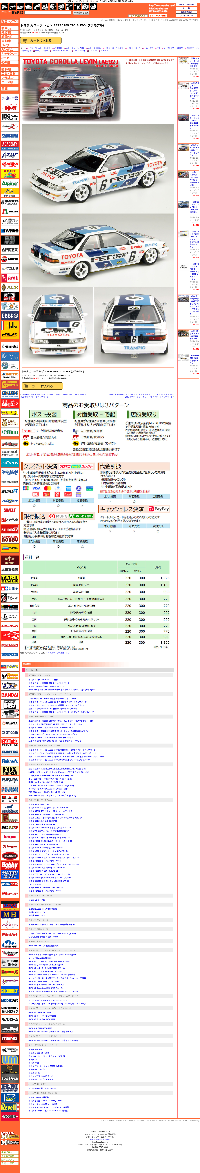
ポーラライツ (10, 855)
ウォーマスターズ (10, 240)
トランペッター (10, 654)
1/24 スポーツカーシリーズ (46, 1045)
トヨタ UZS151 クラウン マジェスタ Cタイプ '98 (49, 881)
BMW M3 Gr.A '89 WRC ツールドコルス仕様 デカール (51, 1032)
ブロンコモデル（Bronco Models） (10, 808)
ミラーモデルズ (10, 962)
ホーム (103, 1120)
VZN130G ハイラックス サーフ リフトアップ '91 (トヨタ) (52, 796)
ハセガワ (32, 1084)
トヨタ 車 (93, 51)
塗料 (61, 6)
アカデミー (10, 145)
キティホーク (10, 365)
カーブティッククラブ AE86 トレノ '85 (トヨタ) (48, 789)
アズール (10, 154)
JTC (158, 48)
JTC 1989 (58, 48)
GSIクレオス (10, 462)
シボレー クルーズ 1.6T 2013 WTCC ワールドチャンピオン (53, 734)
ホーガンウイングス (10, 846)
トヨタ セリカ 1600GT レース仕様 (43, 1104)
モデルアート (10, 1000)
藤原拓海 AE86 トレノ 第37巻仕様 (43, 909)
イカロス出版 (10, 202)
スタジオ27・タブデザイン (10, 529)
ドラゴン (10, 645)
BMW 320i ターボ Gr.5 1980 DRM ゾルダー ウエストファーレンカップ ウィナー (62, 690)
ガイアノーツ (10, 346)
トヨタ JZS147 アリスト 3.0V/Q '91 (43, 871)
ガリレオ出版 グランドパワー (10, 384)
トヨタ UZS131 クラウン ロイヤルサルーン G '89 (49, 854)
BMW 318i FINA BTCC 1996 (40, 1028)
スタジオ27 (33, 950)
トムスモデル (10, 635)
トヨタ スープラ (35, 1049)
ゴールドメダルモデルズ (10, 422)
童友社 (10, 607)
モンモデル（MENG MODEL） (10, 1038)
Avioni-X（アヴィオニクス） (10, 126)
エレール (10, 325)
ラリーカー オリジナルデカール (52, 1024)
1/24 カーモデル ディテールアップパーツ (54, 694)
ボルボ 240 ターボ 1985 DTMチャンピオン (46, 686)
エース (10, 287)
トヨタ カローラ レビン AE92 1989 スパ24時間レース (51, 728)
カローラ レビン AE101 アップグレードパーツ (48, 1000)
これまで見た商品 (138, 16)
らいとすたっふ (10, 1078)
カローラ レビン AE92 (75, 48)
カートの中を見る (158, 15)
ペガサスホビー (10, 818)
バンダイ (10, 695)
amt (10, 277)
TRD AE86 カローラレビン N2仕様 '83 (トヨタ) (48, 792)
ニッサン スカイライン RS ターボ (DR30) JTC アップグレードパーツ (57, 1004)
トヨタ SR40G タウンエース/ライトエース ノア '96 (50, 878)
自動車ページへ (10, 41)
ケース (85, 6)
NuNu (24, 376)
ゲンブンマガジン (10, 413)
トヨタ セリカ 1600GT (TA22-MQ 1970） (46, 1101)
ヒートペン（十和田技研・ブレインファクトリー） (10, 714)
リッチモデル (10, 1097)
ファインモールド (10, 742)
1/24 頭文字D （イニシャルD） (49, 904)
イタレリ (32, 941)
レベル (10, 1107)
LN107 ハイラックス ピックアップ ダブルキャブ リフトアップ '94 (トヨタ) (59, 772)
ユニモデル (10, 1050)
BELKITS (10, 827)
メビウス (10, 972)
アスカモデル (10, 164)
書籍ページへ (10, 89)
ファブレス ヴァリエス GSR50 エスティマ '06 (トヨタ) (51, 785)
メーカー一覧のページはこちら (10, 98)
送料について (10, 1159)
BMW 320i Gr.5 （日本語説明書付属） (44, 946)
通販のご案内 (10, 1156)
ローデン (10, 1116)
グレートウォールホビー (10, 394)
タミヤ (31, 1045)
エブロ (10, 315)
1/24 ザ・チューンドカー (47, 764)
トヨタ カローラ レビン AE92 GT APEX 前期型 (48, 1111)
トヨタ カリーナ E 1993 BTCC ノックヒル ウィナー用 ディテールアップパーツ (61, 712)
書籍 (93, 6)
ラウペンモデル (10, 1088)
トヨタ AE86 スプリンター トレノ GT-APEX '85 (48, 808)
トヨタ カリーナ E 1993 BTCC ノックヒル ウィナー (50, 683)
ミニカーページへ (10, 58)
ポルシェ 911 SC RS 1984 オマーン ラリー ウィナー (194, 150)
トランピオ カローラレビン (39, 48)
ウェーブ (10, 230)
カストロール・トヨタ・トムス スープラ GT (47, 1056)
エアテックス (10, 249)
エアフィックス (10, 259)
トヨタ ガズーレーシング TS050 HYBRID (46, 1066)
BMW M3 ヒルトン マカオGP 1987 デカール (47, 968)
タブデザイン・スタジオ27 (10, 579)
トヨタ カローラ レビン (114, 48)
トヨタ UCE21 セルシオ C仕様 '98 (43, 821)
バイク (36, 6)
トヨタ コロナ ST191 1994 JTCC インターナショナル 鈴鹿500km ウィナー (60, 731)
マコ (10, 905)
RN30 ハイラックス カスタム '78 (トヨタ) (46, 782)
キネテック (10, 375)
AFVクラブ (10, 268)
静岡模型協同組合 (10, 481)
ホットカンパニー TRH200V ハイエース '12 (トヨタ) (50, 779)
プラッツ (10, 799)
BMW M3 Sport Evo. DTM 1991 (42, 1019)
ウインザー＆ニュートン (10, 221)
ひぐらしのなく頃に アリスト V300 (43, 937)
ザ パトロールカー (44, 920)
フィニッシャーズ (10, 761)
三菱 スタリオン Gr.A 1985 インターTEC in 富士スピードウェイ (55, 741)
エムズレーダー (10, 1135)
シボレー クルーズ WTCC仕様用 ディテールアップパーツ (52, 699)
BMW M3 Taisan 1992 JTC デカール (44, 981)
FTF (10, 296)
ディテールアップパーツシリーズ (48, 745)
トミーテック (10, 626)
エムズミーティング (10, 1142)
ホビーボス (10, 884)
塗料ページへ (10, 69)
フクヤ (10, 780)
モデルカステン (10, 1009)
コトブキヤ (10, 431)
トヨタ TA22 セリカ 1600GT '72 (42, 824)
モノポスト (10, 1028)
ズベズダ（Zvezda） (10, 548)
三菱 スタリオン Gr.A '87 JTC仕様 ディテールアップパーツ (53, 709)
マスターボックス (10, 915)
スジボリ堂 (10, 519)
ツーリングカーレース (60, 51)
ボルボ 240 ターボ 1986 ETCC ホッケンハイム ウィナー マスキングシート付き (61, 721)
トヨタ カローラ (134, 48)
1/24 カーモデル (44, 675)
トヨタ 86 (33, 1060)
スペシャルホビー (10, 538)
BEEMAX (32, 675)
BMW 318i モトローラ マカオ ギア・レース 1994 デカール (53, 955)
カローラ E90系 (94, 48)
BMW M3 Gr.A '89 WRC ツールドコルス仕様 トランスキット (54, 1040)
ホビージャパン (10, 865)
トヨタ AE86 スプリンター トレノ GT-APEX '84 (48, 851)
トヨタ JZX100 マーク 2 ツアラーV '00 (45, 861)
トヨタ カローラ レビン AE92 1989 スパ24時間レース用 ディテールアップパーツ (62, 750)
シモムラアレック (10, 500)
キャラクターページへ (10, 54)
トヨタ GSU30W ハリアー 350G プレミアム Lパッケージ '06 (54, 864)
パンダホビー (10, 704)
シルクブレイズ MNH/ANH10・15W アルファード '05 (51, 776)
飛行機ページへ (10, 32)
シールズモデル (10, 472)
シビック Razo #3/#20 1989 (40, 958)
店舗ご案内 (10, 1152)
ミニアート (10, 934)
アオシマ (32, 764)
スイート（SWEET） (10, 510)
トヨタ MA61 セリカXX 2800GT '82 (43, 844)
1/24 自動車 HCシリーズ (47, 1093)
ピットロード (10, 732)
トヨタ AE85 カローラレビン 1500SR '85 (46, 848)
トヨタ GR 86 (34, 1073)
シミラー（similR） (10, 491)
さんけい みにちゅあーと (10, 453)
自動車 (112, 1120)
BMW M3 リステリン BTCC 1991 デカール (46, 965)
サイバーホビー (10, 444)
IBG (10, 117)
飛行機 (12, 6)
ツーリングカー (41, 51)
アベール (10, 173)
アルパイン (10, 183)
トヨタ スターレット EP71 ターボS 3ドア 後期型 (49, 1107)
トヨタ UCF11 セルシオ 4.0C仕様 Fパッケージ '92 (49, 838)
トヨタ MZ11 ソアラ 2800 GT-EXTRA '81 (45, 834)
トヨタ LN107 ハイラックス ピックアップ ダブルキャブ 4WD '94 (55, 818)
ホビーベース (10, 874)
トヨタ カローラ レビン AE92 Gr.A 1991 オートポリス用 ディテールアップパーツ (62, 753)
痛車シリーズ (42, 929)
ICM (10, 107)
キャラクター (45, 6)
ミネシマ (10, 943)
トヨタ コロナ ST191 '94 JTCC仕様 (43, 680)
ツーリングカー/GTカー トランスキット (55, 1008)
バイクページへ (10, 45)
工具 (69, 6)
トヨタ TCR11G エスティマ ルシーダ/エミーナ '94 (49, 874)
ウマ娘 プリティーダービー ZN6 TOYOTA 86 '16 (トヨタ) (52, 933)
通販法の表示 (10, 1163)
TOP (12, 12)
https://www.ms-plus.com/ (100, 1140)
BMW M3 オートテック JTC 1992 (42, 1016)
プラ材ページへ (10, 78)
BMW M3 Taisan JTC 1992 (40, 1013)
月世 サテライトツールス (10, 403)
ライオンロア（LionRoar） (10, 1069)
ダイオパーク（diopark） (10, 560)
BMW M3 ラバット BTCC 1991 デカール (45, 971)
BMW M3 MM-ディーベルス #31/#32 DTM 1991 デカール (52, 975)
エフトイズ (10, 306)
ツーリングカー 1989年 (173, 48)
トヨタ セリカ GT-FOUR (39, 1053)
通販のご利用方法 (186, 4)
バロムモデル (10, 685)
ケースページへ (10, 82)
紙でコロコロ (10, 356)
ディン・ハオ (10, 598)
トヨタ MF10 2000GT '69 (39, 804)
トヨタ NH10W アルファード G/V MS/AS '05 (47, 868)
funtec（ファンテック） (10, 751)
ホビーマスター (10, 893)
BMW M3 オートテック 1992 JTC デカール (46, 985)
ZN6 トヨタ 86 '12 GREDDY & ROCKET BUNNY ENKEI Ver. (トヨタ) (57, 769)
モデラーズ (10, 991)
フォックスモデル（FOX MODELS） (10, 770)
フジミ (10, 789)
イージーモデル (10, 192)
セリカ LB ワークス (37, 900)
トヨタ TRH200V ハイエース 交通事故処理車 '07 (49, 831)
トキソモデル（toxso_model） (10, 616)
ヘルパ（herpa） (10, 837)
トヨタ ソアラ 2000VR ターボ (41, 1076)
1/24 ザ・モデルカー (45, 800)
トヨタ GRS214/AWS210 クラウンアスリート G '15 (50, 828)
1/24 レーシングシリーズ (36, 30)
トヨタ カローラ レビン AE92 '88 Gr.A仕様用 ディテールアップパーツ (58, 702)
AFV (10, 28)
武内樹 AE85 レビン (37, 912)
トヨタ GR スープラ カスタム (41, 1079)
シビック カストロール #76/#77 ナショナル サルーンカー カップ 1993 (57, 978)
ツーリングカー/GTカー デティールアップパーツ (59, 996)
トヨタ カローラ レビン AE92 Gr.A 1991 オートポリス (51, 738)
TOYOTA (104, 51)
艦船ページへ (10, 37)
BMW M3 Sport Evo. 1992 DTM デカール (46, 988)
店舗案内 (186, 15)
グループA (148, 48)
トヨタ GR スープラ (37, 1069)
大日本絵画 (10, 569)
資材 (77, 6)
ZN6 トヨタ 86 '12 (36, 884)
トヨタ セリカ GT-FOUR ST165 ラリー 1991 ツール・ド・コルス (55, 724)
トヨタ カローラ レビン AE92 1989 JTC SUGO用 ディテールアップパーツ (59, 760)
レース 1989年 (79, 51)
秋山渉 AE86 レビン (37, 915)
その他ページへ (10, 62)
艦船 (20, 6)
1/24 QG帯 (41, 1084)
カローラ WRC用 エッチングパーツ (43, 1088)
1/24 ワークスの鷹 (44, 895)
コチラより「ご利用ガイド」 (58, 653)
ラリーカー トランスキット (50, 1036)
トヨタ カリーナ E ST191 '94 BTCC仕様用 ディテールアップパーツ (56, 705)
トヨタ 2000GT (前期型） (39, 1097)
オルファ (10, 334)
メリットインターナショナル (10, 981)
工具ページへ (10, 73)
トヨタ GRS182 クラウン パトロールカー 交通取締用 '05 (52, 924)
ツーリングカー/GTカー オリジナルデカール (57, 950)
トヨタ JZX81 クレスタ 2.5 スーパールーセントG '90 (50, 841)
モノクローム (10, 1019)
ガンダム (53, 6)
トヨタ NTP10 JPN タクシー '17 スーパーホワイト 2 (50, 811)
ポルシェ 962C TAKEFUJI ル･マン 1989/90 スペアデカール (53, 991)
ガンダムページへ (10, 49)
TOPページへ (9, 21)
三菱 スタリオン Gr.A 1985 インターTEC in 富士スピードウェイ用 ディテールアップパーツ (66, 757)
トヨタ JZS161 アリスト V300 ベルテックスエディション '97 (54, 858)
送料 (186, 8)
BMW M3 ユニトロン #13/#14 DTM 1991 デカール (49, 961)
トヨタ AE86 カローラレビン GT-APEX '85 (46, 814)
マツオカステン (10, 924)
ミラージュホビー (10, 953)
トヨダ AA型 (34, 1063)
